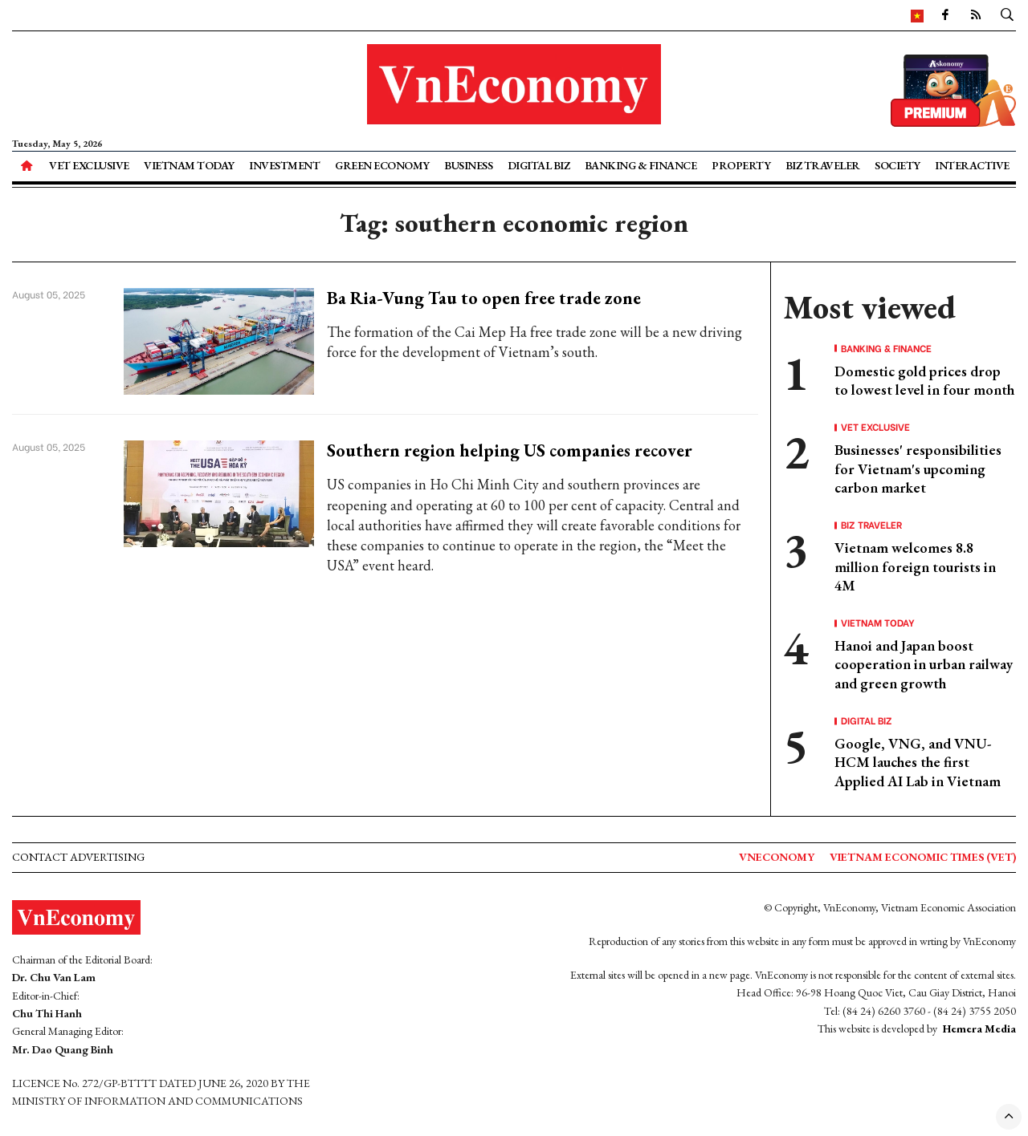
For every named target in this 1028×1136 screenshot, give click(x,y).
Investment (284, 165)
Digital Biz (539, 165)
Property (741, 165)
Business (468, 165)
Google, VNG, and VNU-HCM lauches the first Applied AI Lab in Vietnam (917, 762)
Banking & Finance (641, 165)
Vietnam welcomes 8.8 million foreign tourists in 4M (915, 566)
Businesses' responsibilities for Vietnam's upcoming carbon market (917, 468)
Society (897, 165)
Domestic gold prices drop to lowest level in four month (924, 380)
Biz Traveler (822, 165)
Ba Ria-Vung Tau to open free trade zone (484, 298)
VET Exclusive (89, 165)
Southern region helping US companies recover (509, 450)
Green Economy (382, 165)
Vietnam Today (189, 165)
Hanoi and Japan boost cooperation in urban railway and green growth (923, 664)
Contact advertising (78, 857)
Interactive (972, 165)
